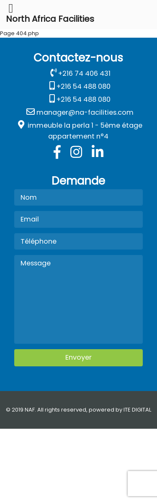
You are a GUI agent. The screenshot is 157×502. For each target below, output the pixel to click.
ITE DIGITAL (137, 410)
